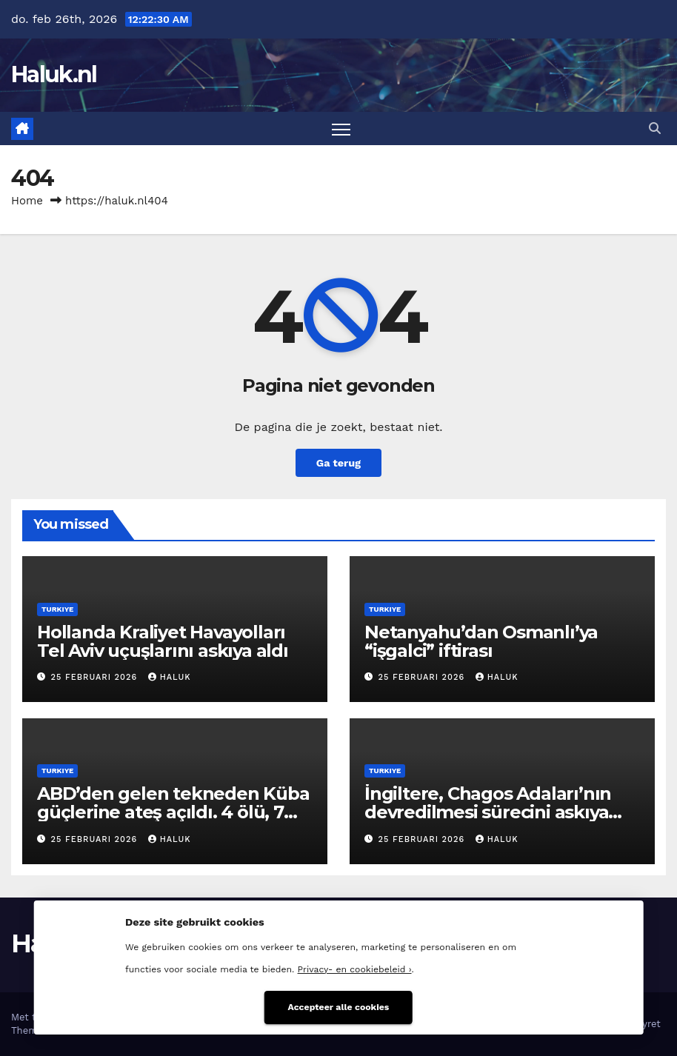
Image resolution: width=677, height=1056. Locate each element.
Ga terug (338, 463)
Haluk (169, 677)
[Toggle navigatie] (341, 128)
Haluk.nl (53, 74)
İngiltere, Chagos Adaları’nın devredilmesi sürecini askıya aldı (487, 812)
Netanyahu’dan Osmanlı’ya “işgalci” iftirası (481, 641)
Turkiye (57, 609)
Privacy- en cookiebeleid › (355, 969)
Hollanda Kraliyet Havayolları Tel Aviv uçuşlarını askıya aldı (162, 641)
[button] (655, 128)
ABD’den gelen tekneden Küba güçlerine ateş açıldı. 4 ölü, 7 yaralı (173, 812)
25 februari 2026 (96, 677)
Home (27, 200)
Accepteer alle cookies (339, 1007)
